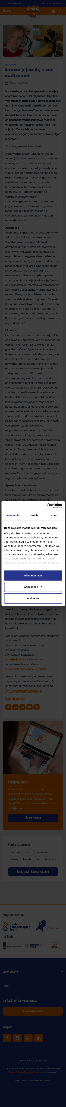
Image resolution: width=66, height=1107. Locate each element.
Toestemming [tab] (12, 515)
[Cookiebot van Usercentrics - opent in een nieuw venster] (47, 505)
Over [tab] (54, 515)
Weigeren (33, 598)
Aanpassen (33, 586)
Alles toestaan (33, 575)
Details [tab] (34, 515)
